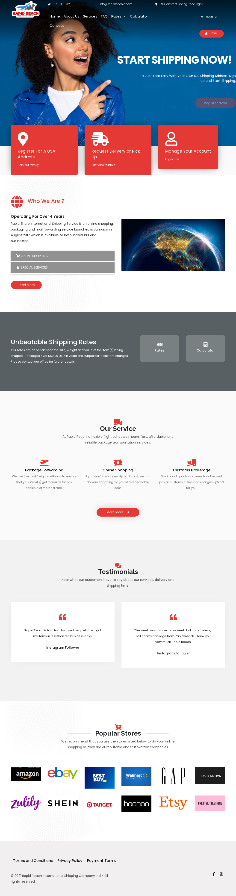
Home (55, 16)
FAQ (104, 16)
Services (90, 16)
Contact (57, 25)
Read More (26, 285)
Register (209, 16)
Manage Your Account (188, 151)
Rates (118, 16)
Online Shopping (32, 256)
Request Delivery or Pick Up (115, 154)
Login (211, 33)
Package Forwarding (44, 470)
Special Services (32, 267)
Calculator (139, 16)
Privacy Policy (69, 860)
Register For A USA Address (36, 154)
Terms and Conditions (33, 860)
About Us (71, 16)
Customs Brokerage (191, 470)
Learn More (118, 512)
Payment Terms (101, 860)
